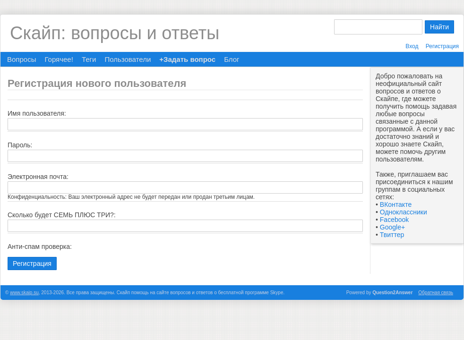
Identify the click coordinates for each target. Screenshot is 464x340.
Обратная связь (435, 292)
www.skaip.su (24, 292)
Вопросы (21, 59)
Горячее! (58, 59)
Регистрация (442, 46)
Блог (231, 59)
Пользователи (127, 59)
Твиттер (392, 234)
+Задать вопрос (187, 59)
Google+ (392, 227)
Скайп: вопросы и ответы (114, 33)
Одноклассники (403, 212)
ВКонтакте (396, 204)
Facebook (394, 219)
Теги (89, 59)
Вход (411, 46)
